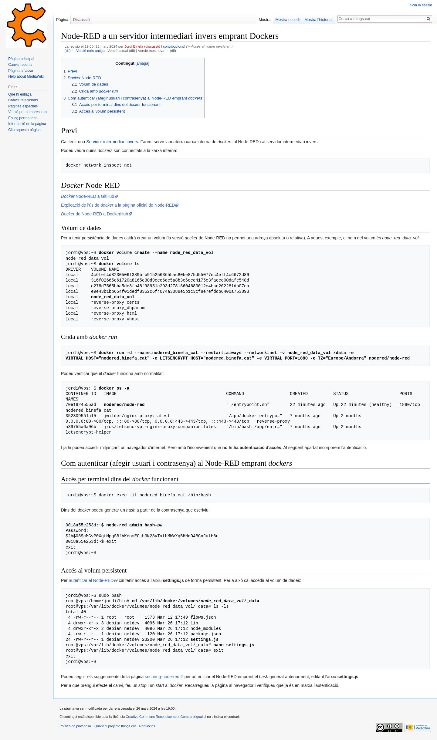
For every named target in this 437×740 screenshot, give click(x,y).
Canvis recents (20, 65)
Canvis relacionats (23, 100)
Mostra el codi (288, 19)
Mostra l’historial (318, 19)
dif (67, 50)
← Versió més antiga (88, 50)
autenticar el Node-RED (91, 580)
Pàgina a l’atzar (20, 71)
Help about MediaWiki (26, 76)
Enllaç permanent (22, 118)
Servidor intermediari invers (112, 141)
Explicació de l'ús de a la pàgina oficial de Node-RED (118, 205)
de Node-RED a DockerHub (94, 213)
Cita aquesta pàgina (24, 130)
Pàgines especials (23, 106)
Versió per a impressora (27, 112)
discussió (152, 46)
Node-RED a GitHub (87, 196)
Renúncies (147, 726)
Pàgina (62, 19)
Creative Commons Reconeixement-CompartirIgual (164, 716)
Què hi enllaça (20, 94)
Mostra (264, 19)
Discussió (81, 19)
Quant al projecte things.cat (115, 726)
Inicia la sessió (420, 5)
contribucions (173, 46)
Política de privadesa (75, 726)
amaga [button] (142, 63)
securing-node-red (162, 676)
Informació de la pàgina (27, 124)
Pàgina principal (21, 59)
